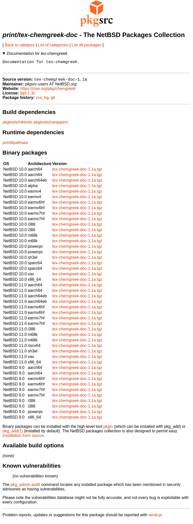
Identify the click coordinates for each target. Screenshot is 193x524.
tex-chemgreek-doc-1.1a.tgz (77, 172)
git (53, 100)
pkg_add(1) (13, 434)
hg (46, 100)
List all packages (86, 45)
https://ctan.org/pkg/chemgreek (48, 91)
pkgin (108, 429)
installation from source (23, 438)
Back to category (20, 45)
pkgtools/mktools (17, 125)
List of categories (53, 45)
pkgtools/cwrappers (51, 125)
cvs (39, 100)
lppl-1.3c (27, 96)
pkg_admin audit (25, 487)
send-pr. (156, 517)
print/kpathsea (15, 145)
